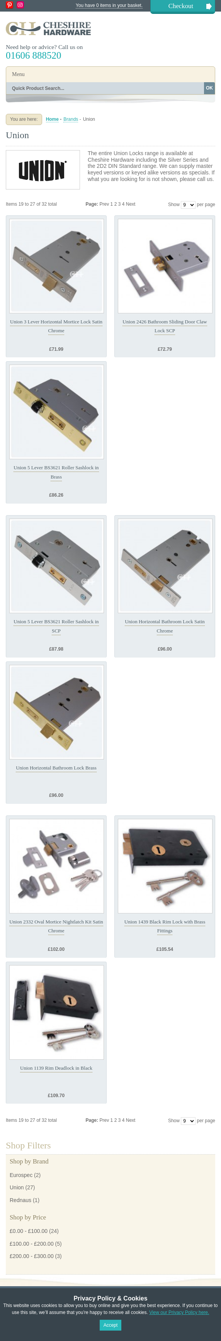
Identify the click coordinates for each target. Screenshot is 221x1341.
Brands (70, 119)
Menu (18, 74)
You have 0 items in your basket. (109, 5)
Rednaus (20, 1200)
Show (174, 204)
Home (52, 119)
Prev (105, 204)
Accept (111, 1325)
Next (131, 204)
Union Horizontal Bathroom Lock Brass (56, 768)
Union (17, 1187)
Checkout (180, 6)
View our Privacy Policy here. (179, 1312)
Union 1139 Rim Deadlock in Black (56, 1068)
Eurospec (21, 1175)
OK (209, 88)
